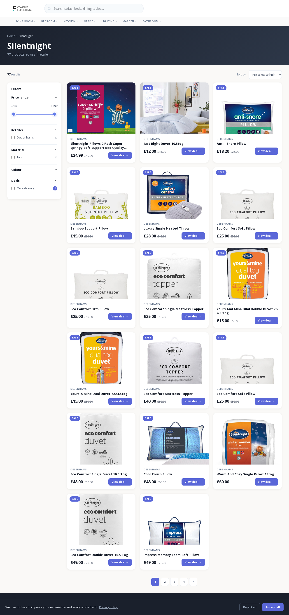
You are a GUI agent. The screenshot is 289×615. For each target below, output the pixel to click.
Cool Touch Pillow (158, 474)
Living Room (25, 21)
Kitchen (71, 21)
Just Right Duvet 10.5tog (164, 144)
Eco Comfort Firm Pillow (89, 309)
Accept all (273, 607)
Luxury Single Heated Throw (166, 228)
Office (90, 21)
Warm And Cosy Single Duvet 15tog (245, 474)
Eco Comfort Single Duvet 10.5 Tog (98, 474)
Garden (130, 21)
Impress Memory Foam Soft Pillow (171, 555)
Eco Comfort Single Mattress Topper (173, 309)
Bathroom (152, 21)
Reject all (249, 607)
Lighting (109, 21)
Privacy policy (108, 607)
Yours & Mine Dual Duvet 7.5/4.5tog (99, 394)
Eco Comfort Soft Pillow (236, 228)
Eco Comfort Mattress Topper (168, 394)
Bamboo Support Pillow (89, 228)
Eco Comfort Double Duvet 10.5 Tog (99, 555)
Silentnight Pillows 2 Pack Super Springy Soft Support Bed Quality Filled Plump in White (97, 146)
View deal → (120, 155)
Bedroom (49, 21)
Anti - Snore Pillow (231, 144)
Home (11, 36)
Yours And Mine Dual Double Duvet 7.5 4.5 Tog (247, 311)
